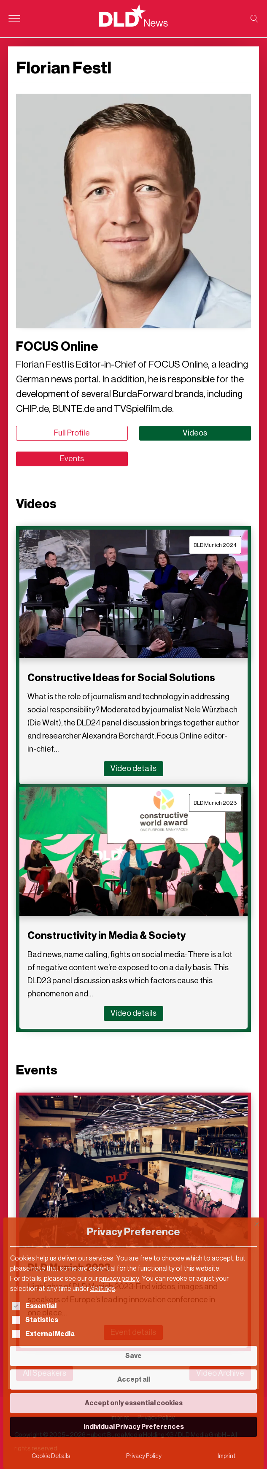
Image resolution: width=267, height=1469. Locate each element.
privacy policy (119, 1278)
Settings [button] (102, 1289)
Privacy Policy (144, 1456)
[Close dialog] (257, 1224)
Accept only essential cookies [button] (134, 1403)
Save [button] (133, 1356)
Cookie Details (51, 1456)
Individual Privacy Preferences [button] (134, 1427)
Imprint (227, 1456)
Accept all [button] (133, 1379)
